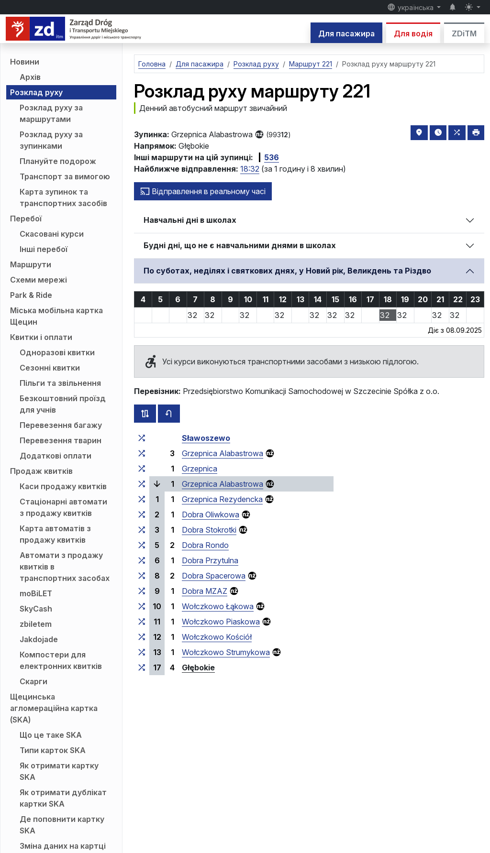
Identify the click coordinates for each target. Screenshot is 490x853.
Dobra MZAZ (204, 591)
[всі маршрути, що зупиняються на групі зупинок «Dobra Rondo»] (141, 545)
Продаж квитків (41, 471)
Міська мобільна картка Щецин (56, 316)
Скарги (33, 681)
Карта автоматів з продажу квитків (55, 534)
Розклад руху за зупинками (51, 140)
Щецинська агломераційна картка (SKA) (54, 708)
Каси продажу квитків (63, 486)
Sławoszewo (206, 438)
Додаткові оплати (55, 455)
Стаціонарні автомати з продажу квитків (63, 507)
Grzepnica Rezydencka (222, 499)
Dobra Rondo (205, 545)
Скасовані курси (52, 234)
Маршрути (30, 264)
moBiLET (36, 593)
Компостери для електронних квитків (61, 660)
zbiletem (36, 624)
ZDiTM (464, 33)
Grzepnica (199, 468)
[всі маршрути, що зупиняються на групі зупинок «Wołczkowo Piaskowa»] (141, 621)
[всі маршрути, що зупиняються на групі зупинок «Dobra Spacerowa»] (141, 575)
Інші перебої (43, 249)
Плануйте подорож (58, 161)
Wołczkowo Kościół (217, 637)
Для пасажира (346, 33)
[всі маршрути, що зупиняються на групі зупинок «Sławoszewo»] (141, 438)
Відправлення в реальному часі (203, 191)
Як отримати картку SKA (59, 771)
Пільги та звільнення (60, 383)
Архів (30, 77)
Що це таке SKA (51, 735)
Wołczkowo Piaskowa (221, 621)
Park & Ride (31, 295)
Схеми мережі (38, 279)
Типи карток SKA (53, 750)
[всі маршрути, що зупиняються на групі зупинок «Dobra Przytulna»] (141, 560)
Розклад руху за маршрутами (51, 113)
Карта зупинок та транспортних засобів (63, 197)
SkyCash (36, 608)
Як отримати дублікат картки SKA (63, 798)
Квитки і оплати (41, 337)
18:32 (249, 169)
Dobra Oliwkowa (210, 514)
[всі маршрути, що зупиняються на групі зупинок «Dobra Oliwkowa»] (141, 514)
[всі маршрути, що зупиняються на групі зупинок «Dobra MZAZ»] (141, 591)
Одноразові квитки (57, 352)
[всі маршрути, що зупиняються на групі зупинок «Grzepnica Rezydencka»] (141, 499)
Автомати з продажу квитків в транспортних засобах (65, 566)
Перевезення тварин (60, 440)
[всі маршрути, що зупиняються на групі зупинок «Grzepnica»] (141, 468)
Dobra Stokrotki (209, 530)
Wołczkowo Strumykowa (226, 652)
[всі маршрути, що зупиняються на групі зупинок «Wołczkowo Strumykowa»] (141, 652)
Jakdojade (39, 639)
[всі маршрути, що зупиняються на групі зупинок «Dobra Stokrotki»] (141, 530)
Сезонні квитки (50, 367)
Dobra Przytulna (210, 560)
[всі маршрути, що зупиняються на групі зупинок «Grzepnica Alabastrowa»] (141, 453)
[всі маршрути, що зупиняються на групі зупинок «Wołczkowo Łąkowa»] (141, 606)
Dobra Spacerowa (213, 575)
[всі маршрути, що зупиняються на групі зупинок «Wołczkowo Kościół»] (141, 637)
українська (411, 7)
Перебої (26, 218)
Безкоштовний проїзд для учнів (63, 404)
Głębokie (198, 667)
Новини (24, 61)
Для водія (413, 33)
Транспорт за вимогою (65, 176)
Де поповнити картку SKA (62, 824)
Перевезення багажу (61, 425)
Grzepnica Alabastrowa (222, 453)
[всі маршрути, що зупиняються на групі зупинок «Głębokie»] (141, 667)
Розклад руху (36, 92)
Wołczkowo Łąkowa (218, 606)
